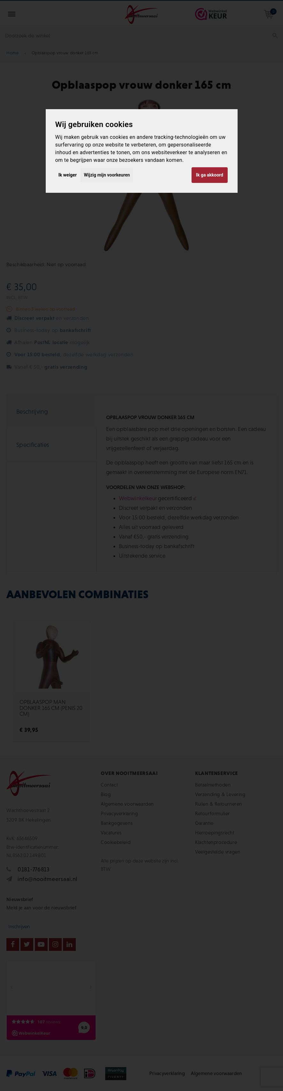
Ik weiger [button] (68, 174)
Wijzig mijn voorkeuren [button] (107, 174)
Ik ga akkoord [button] (209, 174)
